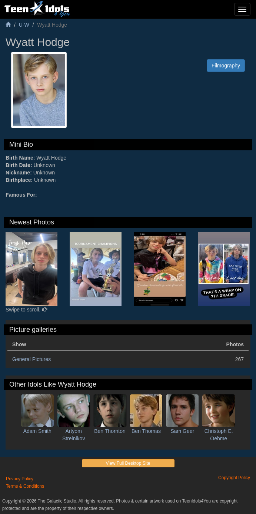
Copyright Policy (234, 477)
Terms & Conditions (25, 486)
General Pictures (31, 359)
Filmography (226, 66)
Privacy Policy (19, 478)
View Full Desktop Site (128, 463)
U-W (24, 25)
